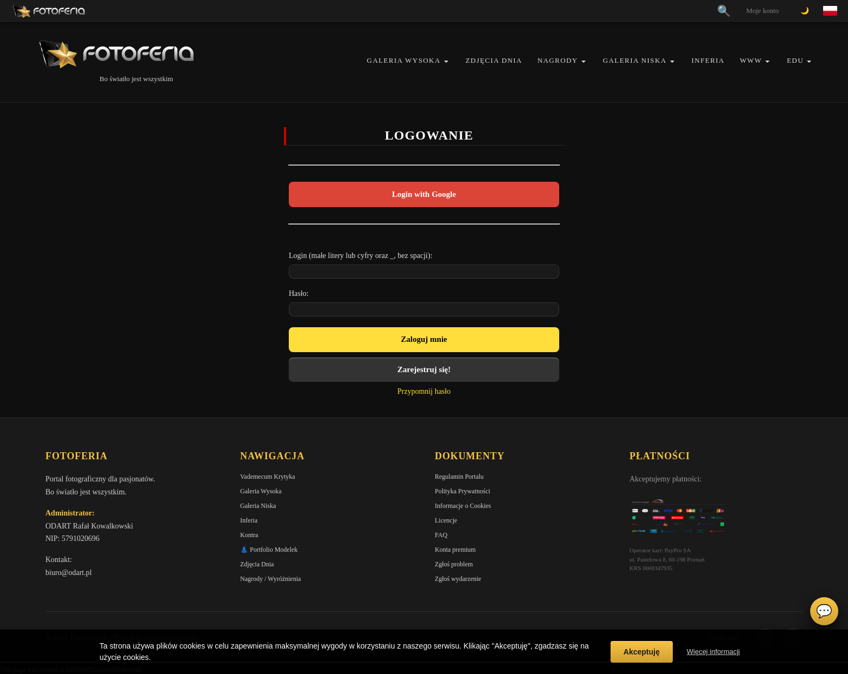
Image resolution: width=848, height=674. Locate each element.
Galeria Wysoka (403, 60)
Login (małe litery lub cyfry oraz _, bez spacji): (361, 256)
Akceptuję (642, 651)
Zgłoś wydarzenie (458, 579)
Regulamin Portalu (459, 476)
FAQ (441, 535)
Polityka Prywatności (462, 491)
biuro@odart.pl (68, 573)
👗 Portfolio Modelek (268, 549)
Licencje (446, 520)
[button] (446, 61)
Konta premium (455, 549)
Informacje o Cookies (463, 506)
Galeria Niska (635, 60)
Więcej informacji (713, 651)
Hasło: (299, 293)
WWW (751, 60)
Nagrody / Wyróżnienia (270, 579)
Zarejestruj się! (424, 369)
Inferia (708, 60)
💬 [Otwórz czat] (824, 611)
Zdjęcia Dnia (494, 60)
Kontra (249, 535)
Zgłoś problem (454, 564)
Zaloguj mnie (424, 339)
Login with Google (424, 194)
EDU (795, 60)
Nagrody (558, 60)
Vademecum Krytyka (267, 476)
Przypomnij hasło (424, 391)
